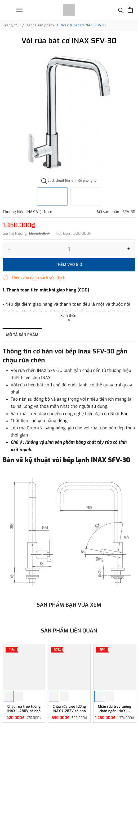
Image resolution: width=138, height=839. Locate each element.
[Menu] (19, 10)
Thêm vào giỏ (69, 264)
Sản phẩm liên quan (69, 630)
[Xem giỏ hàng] (130, 10)
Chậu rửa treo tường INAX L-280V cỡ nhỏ (24, 708)
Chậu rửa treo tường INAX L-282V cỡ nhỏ (69, 708)
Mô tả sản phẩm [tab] (22, 334)
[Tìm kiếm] (121, 10)
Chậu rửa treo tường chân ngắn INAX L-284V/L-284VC (114, 708)
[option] (69, 113)
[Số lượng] (69, 249)
